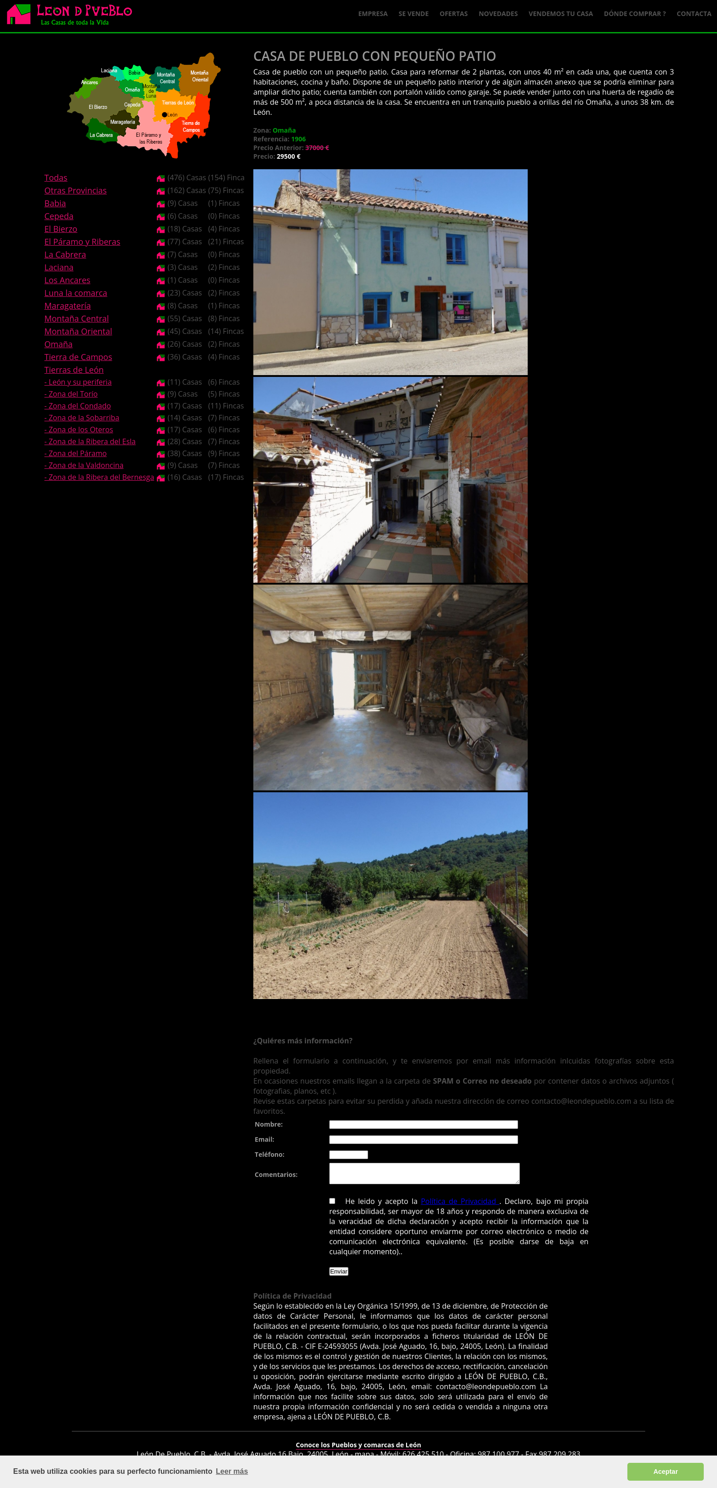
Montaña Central (76, 318)
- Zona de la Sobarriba (81, 418)
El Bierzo (60, 228)
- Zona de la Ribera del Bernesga (99, 477)
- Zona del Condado (77, 406)
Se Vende (414, 13)
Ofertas (454, 13)
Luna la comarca (75, 292)
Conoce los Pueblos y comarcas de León (358, 1449)
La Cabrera (65, 254)
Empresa (373, 13)
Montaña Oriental (78, 331)
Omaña (58, 343)
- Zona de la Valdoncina (83, 465)
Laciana (59, 267)
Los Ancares (67, 279)
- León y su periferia (78, 382)
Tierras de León (74, 369)
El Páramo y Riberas (82, 241)
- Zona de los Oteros (78, 429)
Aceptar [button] (665, 1471)
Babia (55, 203)
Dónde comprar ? (635, 13)
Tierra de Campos (78, 356)
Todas (55, 177)
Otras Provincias (75, 190)
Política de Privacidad (460, 1205)
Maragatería (67, 305)
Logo (73, 16)
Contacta (694, 13)
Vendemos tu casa (561, 13)
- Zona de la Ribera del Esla (90, 441)
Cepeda (59, 215)
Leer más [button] (232, 1471)
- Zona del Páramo (75, 453)
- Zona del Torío (71, 394)
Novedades (498, 13)
